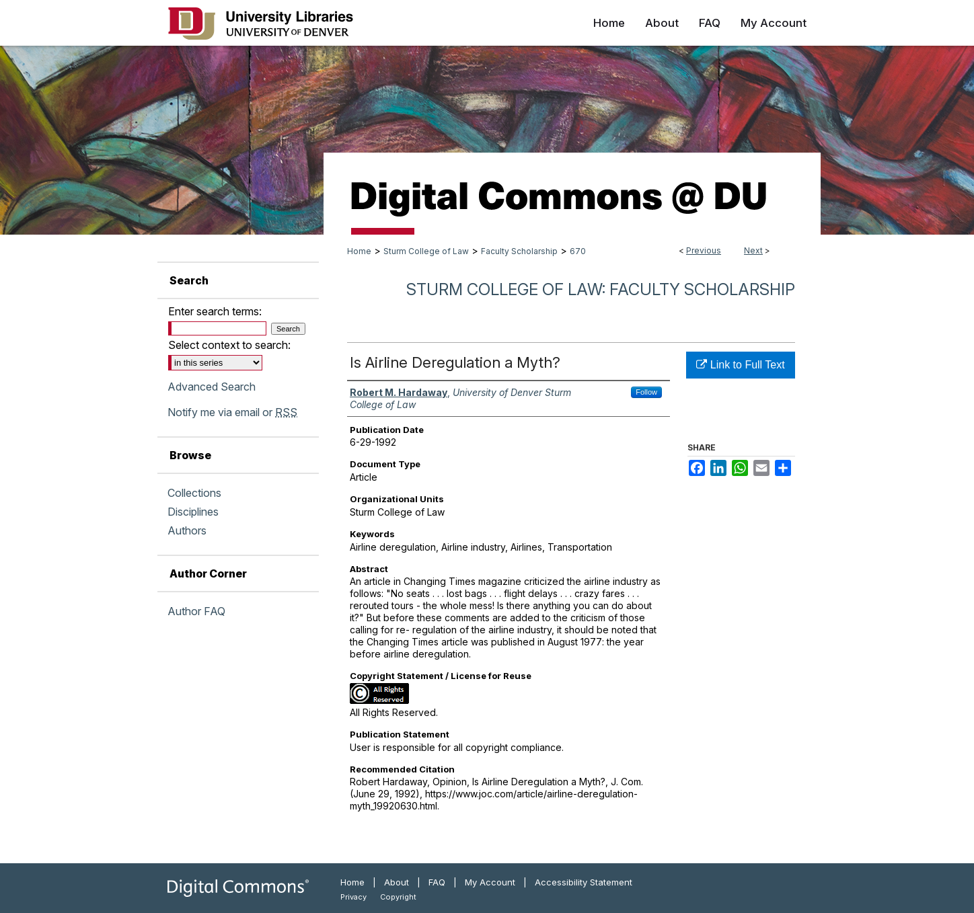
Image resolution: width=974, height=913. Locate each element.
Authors (187, 530)
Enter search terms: (215, 311)
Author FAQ (196, 611)
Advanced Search (211, 386)
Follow (646, 392)
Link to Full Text (740, 364)
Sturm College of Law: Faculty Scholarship (600, 289)
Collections (194, 493)
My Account (490, 882)
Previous (703, 250)
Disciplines (193, 511)
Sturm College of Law (426, 251)
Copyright (398, 897)
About (396, 882)
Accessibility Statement (583, 882)
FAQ (436, 882)
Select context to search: (229, 345)
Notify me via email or (232, 412)
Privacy (353, 897)
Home (359, 251)
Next (753, 250)
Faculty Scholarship (519, 251)
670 (578, 251)
